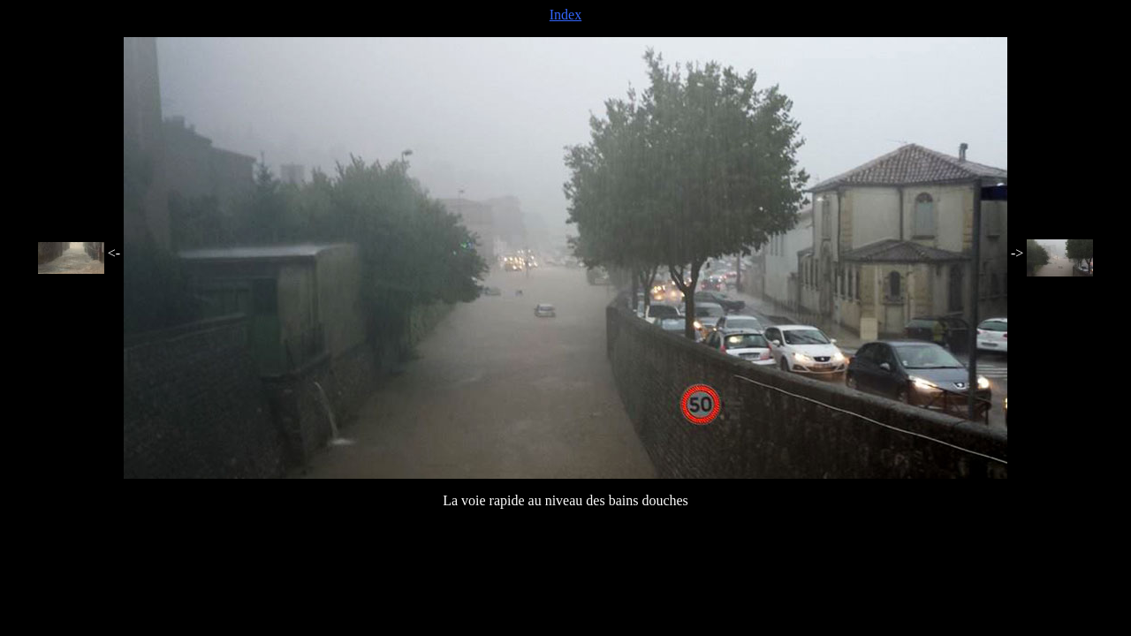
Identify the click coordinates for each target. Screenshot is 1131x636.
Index (565, 14)
